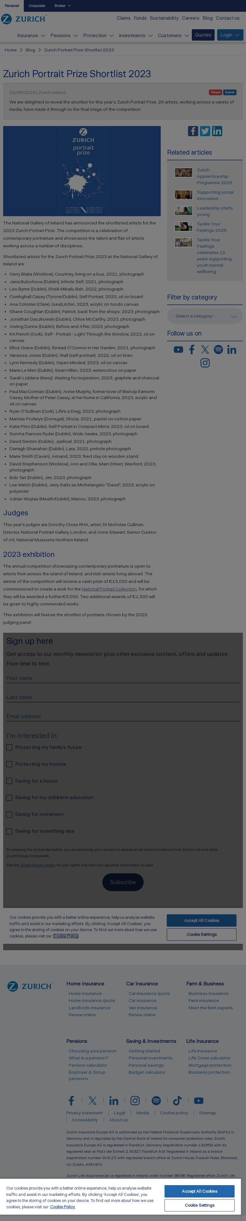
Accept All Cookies (199, 1191)
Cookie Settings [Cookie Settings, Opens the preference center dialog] (200, 1205)
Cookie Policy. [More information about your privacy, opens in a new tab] (62, 1206)
